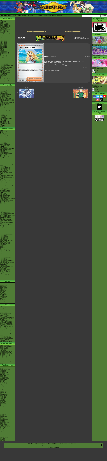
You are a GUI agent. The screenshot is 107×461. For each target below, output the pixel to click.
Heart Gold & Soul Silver (5, 212)
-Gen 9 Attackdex (3, 47)
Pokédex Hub (31, 15)
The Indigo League (4, 90)
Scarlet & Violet (3, 133)
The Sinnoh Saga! (4, 95)
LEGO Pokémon (3, 73)
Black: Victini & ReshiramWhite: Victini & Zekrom (6, 325)
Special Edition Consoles (5, 269)
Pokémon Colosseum (4, 233)
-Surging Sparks (3, 385)
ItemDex (2, 48)
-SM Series (2, 398)
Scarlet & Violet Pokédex (49, 15)
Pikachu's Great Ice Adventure (6, 355)
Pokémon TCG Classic (5, 374)
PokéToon (2, 114)
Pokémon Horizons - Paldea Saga (7, 102)
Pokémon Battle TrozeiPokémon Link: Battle (7, 178)
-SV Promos (2, 407)
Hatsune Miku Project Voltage (6, 67)
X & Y (1, 174)
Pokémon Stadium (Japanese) (6, 260)
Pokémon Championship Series (6, 65)
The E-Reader (3, 244)
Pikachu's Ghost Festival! (5, 352)
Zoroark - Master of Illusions (6, 323)
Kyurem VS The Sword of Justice (7, 326)
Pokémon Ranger (3, 239)
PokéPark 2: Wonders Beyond (6, 200)
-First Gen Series (3, 404)
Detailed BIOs (3, 286)
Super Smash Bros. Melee (5, 252)
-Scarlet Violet (3, 396)
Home (9, 15)
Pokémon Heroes (3, 314)
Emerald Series (3, 294)
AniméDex (2, 88)
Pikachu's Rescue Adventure (6, 346)
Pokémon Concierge (4, 121)
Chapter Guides (3, 287)
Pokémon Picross (3, 186)
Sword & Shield (3, 147)
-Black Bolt (2, 380)
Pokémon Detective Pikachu (6, 341)
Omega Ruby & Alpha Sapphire (6, 175)
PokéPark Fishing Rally (5, 243)
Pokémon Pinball (3, 259)
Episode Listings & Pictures (5, 86)
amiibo (1, 273)
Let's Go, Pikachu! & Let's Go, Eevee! (6, 165)
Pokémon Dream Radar (5, 195)
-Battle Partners (3, 424)
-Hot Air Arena (3, 423)
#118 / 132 (26, 88)
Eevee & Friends (3, 360)
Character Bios (3, 89)
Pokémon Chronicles (4, 103)
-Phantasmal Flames (4, 378)
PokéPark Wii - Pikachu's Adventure (5, 218)
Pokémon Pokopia (4, 136)
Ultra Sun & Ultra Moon (5, 163)
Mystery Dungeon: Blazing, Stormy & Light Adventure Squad (7, 216)
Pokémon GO (3, 139)
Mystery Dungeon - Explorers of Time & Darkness (6, 225)
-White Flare (2, 381)
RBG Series (2, 289)
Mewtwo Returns (3, 312)
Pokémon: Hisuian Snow (5, 112)
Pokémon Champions (4, 135)
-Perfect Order (3, 376)
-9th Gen (2, 60)
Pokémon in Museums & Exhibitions (5, 69)
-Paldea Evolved (3, 395)
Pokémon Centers (4, 64)
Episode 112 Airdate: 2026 (97, 86)
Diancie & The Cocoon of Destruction (5, 331)
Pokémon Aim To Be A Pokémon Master (7, 101)
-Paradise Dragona (4, 427)
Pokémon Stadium (4, 261)
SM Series (2, 302)
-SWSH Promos (3, 408)
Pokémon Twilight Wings (5, 109)
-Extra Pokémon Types (5, 369)
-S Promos (2, 439)
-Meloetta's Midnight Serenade (6, 327)
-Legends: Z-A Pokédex (5, 37)
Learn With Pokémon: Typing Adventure (6, 205)
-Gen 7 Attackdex (3, 45)
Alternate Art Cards (4, 372)
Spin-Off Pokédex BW (4, 53)
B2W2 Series (3, 299)
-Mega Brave (3, 418)
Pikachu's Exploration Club (5, 354)
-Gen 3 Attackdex (3, 41)
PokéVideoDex (3, 117)
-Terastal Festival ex (4, 425)
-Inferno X (2, 417)
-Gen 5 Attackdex (3, 43)
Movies (7, 305)
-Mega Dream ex (3, 416)
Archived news (3, 21)
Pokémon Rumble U (4, 197)
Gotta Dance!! (3, 350)
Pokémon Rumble (4, 214)
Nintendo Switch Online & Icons (6, 274)
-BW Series (2, 400)
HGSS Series (3, 297)
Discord (24, 15)
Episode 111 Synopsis (97, 69)
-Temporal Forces (3, 390)
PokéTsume (2, 126)
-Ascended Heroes (4, 377)
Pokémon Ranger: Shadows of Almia (6, 223)
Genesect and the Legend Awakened (5, 329)
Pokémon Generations (5, 108)
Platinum (2, 211)
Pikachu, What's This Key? (5, 361)
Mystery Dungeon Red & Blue (6, 240)
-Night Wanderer (3, 429)
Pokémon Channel (4, 236)
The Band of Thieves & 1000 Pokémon (6, 181)
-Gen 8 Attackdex (3, 46)
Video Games (7, 129)
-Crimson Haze (3, 431)
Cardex (1, 54)
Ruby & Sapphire (3, 229)
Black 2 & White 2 (4, 194)
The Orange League (4, 91)
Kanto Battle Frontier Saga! (5, 94)
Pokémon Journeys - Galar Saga (7, 99)
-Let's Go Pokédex (4, 30)
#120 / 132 (80, 88)
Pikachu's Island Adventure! (6, 353)
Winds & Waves (3, 131)
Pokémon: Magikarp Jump (5, 167)
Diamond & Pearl (3, 210)
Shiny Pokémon (3, 106)
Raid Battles (2, 373)
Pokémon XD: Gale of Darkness (6, 234)
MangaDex (2, 284)
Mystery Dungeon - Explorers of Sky (6, 221)
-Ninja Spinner (3, 414)
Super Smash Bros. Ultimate (6, 172)
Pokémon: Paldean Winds (5, 113)
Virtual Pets (2, 272)
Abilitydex (2, 50)
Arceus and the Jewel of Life (6, 322)
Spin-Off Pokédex (3, 51)
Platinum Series (3, 296)
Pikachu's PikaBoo (4, 348)
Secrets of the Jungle (4, 339)
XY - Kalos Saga (3, 97)
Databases (7, 18)
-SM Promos (2, 410)
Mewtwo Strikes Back (4, 309)
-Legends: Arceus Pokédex (5, 33)
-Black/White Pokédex (4, 27)
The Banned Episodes (4, 105)
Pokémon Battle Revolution (5, 219)
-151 (1, 393)
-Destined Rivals (3, 382)
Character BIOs (3, 285)
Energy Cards (3, 371)
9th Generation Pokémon (5, 80)
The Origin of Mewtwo (4, 307)
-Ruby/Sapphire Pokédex (5, 25)
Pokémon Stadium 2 (4, 249)
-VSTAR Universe (3, 435)
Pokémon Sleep (3, 143)
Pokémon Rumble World (5, 184)
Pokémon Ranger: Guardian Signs (7, 213)
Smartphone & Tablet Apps (5, 271)
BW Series (2, 298)
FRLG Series (3, 293)
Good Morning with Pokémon (6, 118)
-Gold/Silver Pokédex (4, 24)
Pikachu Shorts (7, 343)
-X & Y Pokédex (3, 28)
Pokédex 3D (2, 202)
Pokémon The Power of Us (5, 337)
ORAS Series (3, 301)
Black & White (3, 193)
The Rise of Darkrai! (4, 320)
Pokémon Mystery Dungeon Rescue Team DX (6, 154)
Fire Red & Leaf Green (5, 231)
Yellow (1, 256)
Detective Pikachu (4, 170)
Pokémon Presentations (5, 72)
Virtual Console (3, 268)
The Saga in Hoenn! (4, 93)
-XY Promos (2, 411)
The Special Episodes (4, 104)
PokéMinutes (3, 116)
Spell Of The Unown (4, 311)
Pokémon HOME (3, 150)
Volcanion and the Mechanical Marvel (6, 335)
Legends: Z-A (3, 134)
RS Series (2, 292)
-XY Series (2, 399)
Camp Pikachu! (3, 349)
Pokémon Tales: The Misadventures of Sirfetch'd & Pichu (6, 123)
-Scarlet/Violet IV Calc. (5, 57)
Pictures (95, 72)
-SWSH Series (3, 397)
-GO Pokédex (3, 34)
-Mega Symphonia (4, 419)
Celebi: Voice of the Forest (5, 313)
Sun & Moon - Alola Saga (5, 98)
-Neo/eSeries (3, 403)
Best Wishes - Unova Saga (5, 96)
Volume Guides (3, 288)
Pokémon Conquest (4, 199)
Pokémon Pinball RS (4, 238)
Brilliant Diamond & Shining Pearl (7, 148)
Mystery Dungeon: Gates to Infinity (7, 198)
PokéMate (2, 245)
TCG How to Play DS (4, 207)
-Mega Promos (3, 406)
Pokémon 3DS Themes (5, 270)
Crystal (1, 248)
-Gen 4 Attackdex (3, 42)
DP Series (2, 295)
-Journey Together (4, 383)
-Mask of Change (3, 430)
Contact (19, 15)
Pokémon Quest (3, 171)
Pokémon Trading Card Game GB (7, 262)
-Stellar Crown (3, 387)
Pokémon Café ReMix (4, 140)
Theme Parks (3, 75)
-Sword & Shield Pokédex (5, 31)
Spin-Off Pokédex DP (4, 52)
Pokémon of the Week (4, 58)
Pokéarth (59, 15)
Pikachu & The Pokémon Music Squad (6, 363)
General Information (4, 283)
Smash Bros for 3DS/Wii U (5, 190)
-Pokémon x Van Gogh (5, 70)
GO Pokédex (39, 15)
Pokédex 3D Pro (3, 203)
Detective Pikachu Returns (5, 144)
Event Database (3, 79)
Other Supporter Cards (78, 37)
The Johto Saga (3, 92)
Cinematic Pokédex (4, 55)
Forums (14, 15)
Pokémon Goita (3, 277)
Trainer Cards (3, 370)
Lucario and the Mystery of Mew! (7, 317)
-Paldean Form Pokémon (5, 83)
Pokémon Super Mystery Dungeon (7, 185)
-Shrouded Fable (3, 388)
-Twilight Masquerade (4, 389)
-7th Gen (2, 62)
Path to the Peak (3, 115)
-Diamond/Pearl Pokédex (5, 26)
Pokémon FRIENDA (4, 279)
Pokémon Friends (4, 138)
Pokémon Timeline (4, 63)
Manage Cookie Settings (69, 443)
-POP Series (2, 412)
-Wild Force (2, 433)
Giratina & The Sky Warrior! (6, 321)
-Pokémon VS (3, 436)
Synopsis (95, 89)
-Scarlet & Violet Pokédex (5, 35)
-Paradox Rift (3, 392)
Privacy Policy (58, 443)
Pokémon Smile (3, 155)
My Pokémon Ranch (4, 226)
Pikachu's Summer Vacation (6, 345)
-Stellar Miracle (3, 428)
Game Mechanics (3, 56)
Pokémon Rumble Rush (5, 168)
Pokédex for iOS (3, 208)
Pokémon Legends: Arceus (5, 149)
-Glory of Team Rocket (4, 422)
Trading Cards (7, 365)
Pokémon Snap (3, 258)
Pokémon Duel (3, 189)
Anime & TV (7, 85)
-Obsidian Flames (4, 394)
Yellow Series (3, 290)
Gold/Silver (2, 247)
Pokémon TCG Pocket (4, 145)
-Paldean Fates (3, 391)
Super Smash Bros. (4, 263)
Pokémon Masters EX (4, 141)
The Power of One (4, 310)
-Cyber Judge (3, 434)
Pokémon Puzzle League (5, 257)
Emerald (2, 232)
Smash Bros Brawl (4, 227)
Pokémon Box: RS (4, 237)
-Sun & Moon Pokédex (5, 29)
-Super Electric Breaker (5, 426)
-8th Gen (2, 61)
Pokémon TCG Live (4, 159)
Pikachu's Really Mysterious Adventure (6, 358)
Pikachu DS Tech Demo (5, 242)
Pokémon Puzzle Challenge (6, 250)
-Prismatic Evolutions (4, 384)
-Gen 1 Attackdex (3, 39)
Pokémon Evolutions (4, 111)
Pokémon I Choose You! (5, 336)
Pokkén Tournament (4, 188)
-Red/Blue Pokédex (4, 23)
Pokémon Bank (3, 176)
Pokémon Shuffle (3, 182)
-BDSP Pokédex (3, 32)
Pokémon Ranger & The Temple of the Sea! (7, 319)
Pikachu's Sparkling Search (5, 356)
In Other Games (3, 267)
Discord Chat (3, 77)
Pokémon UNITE (3, 142)
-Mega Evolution (3, 379)
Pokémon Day (3, 71)
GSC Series (2, 291)
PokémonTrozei (3, 241)
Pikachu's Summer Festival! (6, 351)
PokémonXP (2, 66)
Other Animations (3, 119)
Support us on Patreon (53, 447)
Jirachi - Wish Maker (4, 315)
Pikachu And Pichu (4, 347)
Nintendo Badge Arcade (5, 191)
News (1, 20)
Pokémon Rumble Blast (5, 201)
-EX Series (2, 402)
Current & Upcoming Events (6, 78)
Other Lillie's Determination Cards (81, 38)
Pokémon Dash (3, 235)
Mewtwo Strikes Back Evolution (6, 338)
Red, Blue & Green (4, 255)
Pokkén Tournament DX (5, 169)
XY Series (2, 300)
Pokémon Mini (3, 251)
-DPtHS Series (3, 401)
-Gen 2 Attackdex (3, 40)
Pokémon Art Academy (5, 179)
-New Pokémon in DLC (5, 81)
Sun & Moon (2, 162)
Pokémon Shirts (3, 74)
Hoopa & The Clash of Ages (6, 333)
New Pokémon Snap (4, 157)
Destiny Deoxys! (3, 316)
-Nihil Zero (2, 415)
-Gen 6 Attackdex (3, 44)
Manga (7, 281)
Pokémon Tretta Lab (4, 196)
